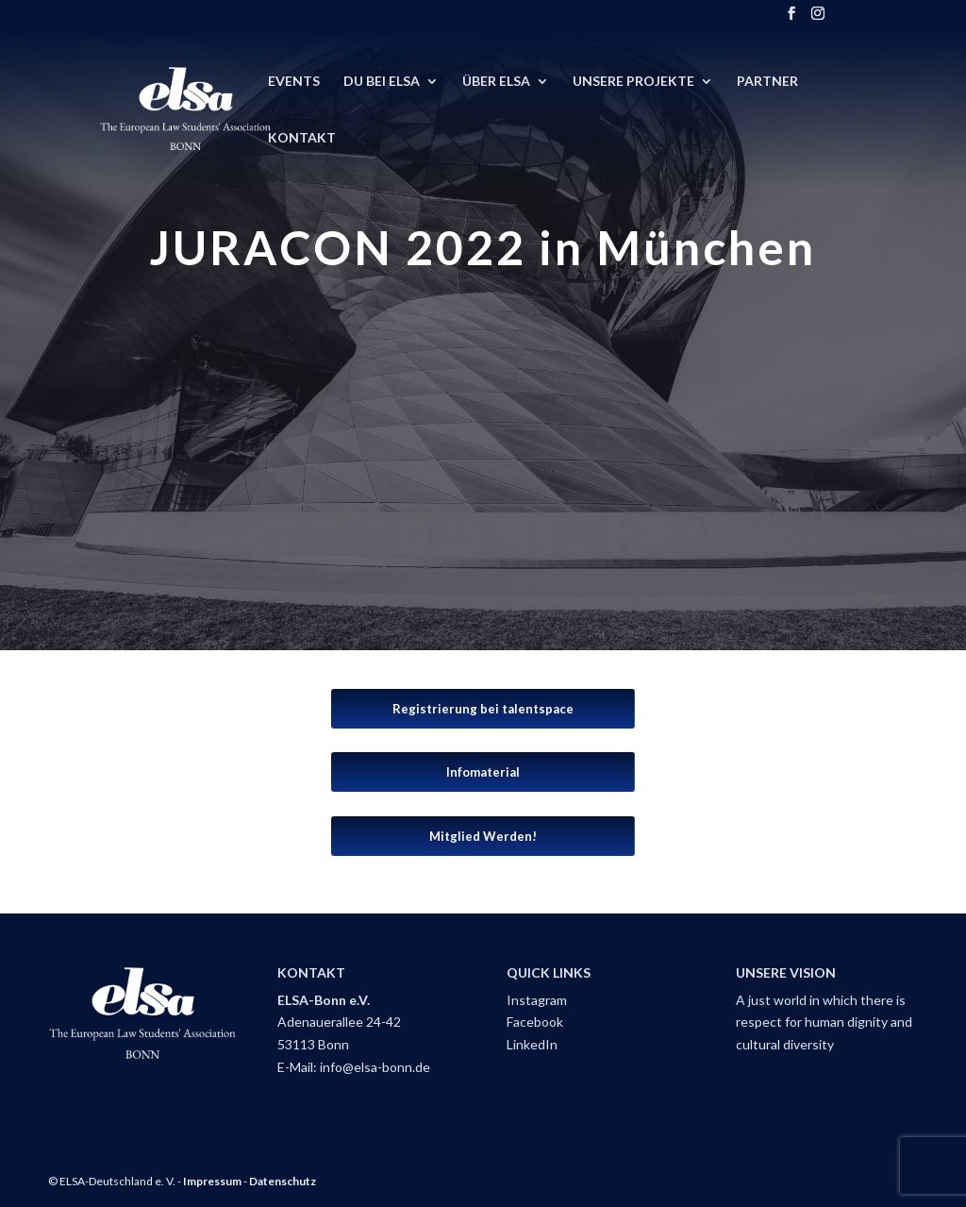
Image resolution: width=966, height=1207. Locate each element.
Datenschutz (282, 1181)
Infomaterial (483, 772)
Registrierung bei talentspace (483, 708)
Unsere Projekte (633, 82)
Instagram (537, 1000)
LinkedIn (532, 1044)
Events (294, 82)
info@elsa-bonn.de (375, 1067)
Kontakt (302, 138)
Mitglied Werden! (483, 836)
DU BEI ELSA (381, 82)
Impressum (212, 1181)
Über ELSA (496, 82)
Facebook (535, 1022)
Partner (767, 82)
